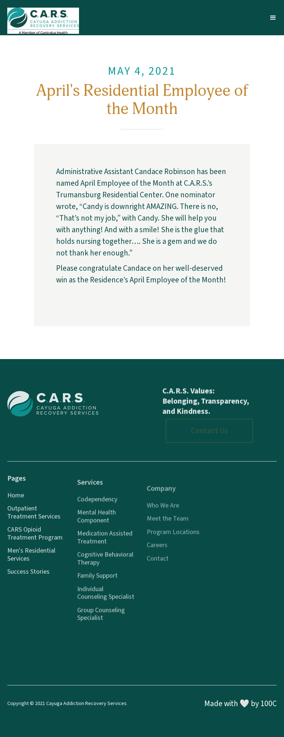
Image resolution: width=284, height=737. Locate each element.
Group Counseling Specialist (101, 618)
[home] (43, 18)
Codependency (97, 503)
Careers (157, 551)
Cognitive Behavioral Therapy (105, 563)
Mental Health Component (96, 520)
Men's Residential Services (31, 557)
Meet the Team (168, 524)
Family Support (97, 580)
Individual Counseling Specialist (105, 597)
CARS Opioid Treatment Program (35, 536)
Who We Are (163, 511)
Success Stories (28, 575)
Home (15, 498)
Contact (158, 564)
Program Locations (173, 538)
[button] (273, 18)
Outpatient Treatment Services (33, 515)
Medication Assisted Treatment (105, 541)
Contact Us (209, 430)
